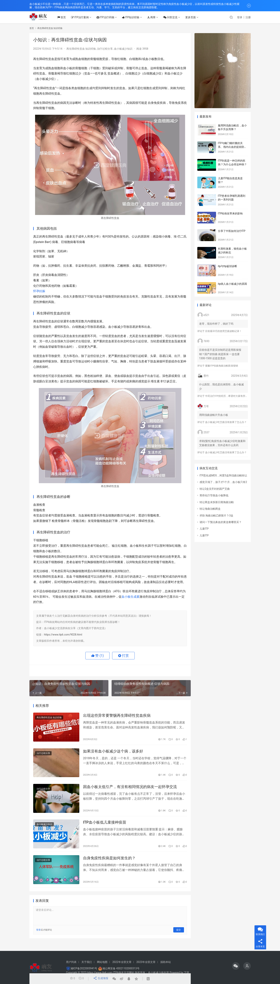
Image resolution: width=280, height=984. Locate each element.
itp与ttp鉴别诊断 (227, 266)
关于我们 (86, 962)
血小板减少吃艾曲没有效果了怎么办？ (226, 422)
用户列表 (71, 962)
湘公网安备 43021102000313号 (121, 968)
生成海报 (100, 978)
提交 (178, 934)
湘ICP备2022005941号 (84, 968)
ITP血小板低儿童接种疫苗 (104, 826)
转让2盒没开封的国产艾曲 (215, 488)
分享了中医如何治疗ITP (231, 230)
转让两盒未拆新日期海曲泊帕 (217, 502)
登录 (239, 17)
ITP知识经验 (135, 17)
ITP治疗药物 (109, 17)
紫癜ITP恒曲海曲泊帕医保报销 (221, 365)
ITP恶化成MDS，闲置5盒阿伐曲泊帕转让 (223, 475)
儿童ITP (204, 528)
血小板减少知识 (123, 48)
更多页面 (194, 17)
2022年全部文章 (121, 962)
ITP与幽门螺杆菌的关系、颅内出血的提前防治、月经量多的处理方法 (232, 147)
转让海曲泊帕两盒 (210, 508)
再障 (155, 17)
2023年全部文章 (145, 962)
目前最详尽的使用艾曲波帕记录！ (223, 331)
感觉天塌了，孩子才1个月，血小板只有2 (223, 482)
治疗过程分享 (105, 48)
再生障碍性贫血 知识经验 (81, 48)
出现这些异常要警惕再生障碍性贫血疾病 (117, 716)
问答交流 (174, 17)
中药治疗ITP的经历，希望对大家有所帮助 (227, 396)
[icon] (235, 966)
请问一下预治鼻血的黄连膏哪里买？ (221, 522)
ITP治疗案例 (84, 17)
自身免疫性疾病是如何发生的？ (109, 862)
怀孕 (36, 291)
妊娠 (42, 291)
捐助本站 (165, 962)
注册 (248, 17)
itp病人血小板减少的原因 (232, 283)
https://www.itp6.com (100, 972)
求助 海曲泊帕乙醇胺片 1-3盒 (216, 515)
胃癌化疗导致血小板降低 (214, 495)
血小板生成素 (131, 596)
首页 (66, 17)
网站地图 (102, 962)
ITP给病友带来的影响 (230, 213)
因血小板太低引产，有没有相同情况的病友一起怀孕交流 (130, 789)
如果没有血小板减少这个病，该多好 (113, 752)
